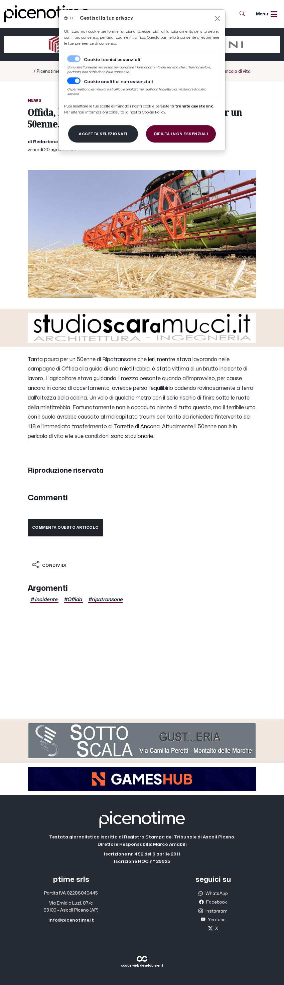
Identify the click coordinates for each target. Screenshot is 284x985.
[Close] (217, 18)
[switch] (74, 80)
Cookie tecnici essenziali (112, 60)
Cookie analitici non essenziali (118, 82)
